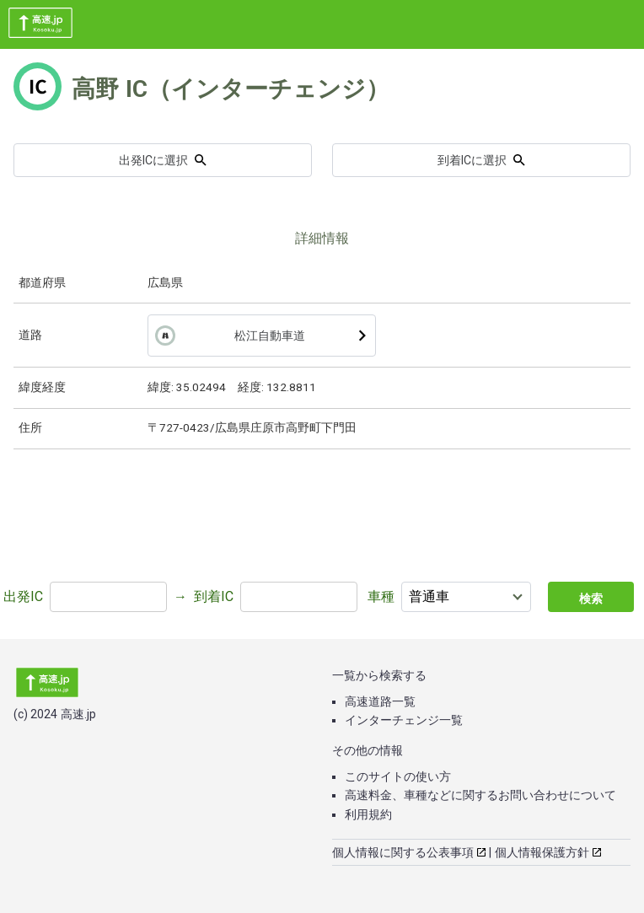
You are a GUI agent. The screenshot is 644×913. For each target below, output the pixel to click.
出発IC (23, 596)
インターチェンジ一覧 (404, 720)
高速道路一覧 (380, 701)
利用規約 (368, 814)
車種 (381, 596)
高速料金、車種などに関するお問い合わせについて (480, 795)
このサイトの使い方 (398, 776)
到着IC (213, 596)
